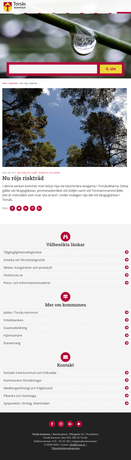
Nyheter (14, 83)
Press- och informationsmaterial (27, 283)
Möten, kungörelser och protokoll (28, 267)
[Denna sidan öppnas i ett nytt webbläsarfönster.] (12, 208)
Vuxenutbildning (15, 328)
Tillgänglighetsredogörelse (23, 252)
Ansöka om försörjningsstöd (24, 260)
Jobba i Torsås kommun (21, 312)
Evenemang (12, 343)
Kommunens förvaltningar (23, 380)
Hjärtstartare (13, 335)
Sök (113, 69)
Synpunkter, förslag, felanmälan (27, 403)
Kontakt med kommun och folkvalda (30, 373)
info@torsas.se (77, 444)
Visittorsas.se (13, 275)
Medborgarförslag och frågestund (28, 388)
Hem (4, 83)
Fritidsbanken (13, 320)
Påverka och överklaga (20, 396)
